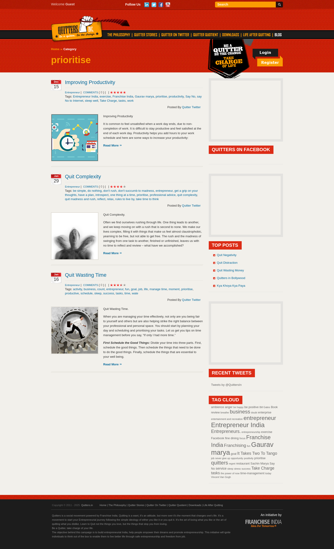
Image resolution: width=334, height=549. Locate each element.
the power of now (230, 473)
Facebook (217, 438)
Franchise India (122, 96)
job (140, 289)
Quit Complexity (83, 176)
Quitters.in (87, 505)
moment (174, 289)
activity (77, 289)
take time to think (147, 199)
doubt (254, 412)
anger (228, 407)
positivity (249, 458)
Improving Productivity (90, 82)
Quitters (77, 29)
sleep (98, 293)
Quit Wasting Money (230, 270)
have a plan (86, 195)
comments (91, 92)
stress (237, 468)
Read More (111, 145)
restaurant (243, 463)
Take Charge (108, 100)
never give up (222, 458)
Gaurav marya (144, 96)
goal (134, 289)
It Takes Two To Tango (257, 453)
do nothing (95, 190)
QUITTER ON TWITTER (175, 34)
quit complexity (187, 195)
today (268, 473)
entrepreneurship (251, 432)
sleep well (91, 100)
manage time (158, 289)
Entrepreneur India (85, 96)
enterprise (264, 412)
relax (110, 199)
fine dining (232, 438)
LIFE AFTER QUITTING (257, 34)
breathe (225, 412)
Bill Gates (265, 407)
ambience (217, 407)
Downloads (195, 505)
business (90, 289)
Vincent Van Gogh (221, 477)
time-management (252, 473)
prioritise (161, 96)
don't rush (110, 190)
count (101, 289)
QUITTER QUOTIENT (205, 34)
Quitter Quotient (178, 505)
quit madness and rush (80, 199)
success (108, 293)
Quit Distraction (227, 262)
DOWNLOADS (230, 34)
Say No (190, 96)
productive (72, 293)
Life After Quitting (213, 505)
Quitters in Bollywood (231, 278)
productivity (176, 96)
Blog (278, 34)
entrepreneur (164, 190)
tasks (122, 100)
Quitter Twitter (191, 107)
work (130, 100)
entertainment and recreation (227, 419)
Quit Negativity (227, 255)
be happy (238, 407)
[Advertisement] (246, 110)
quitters (219, 463)
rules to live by (124, 199)
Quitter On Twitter (157, 505)
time (127, 293)
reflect (101, 199)
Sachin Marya (259, 463)
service (221, 468)
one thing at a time (122, 195)
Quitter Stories (136, 505)
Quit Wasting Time (85, 275)
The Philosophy (117, 505)
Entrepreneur (72, 92)
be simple (79, 190)
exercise (105, 96)
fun (127, 289)
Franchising (235, 445)
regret (232, 463)
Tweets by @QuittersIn (226, 385)
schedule (86, 293)
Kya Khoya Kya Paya (231, 285)
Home (55, 49)
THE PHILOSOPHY (118, 34)
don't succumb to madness (136, 190)
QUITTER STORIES (145, 34)
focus (242, 438)
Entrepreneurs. (226, 431)
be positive (251, 407)
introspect (102, 195)
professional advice (163, 195)
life (146, 289)
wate (135, 293)
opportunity (237, 458)
